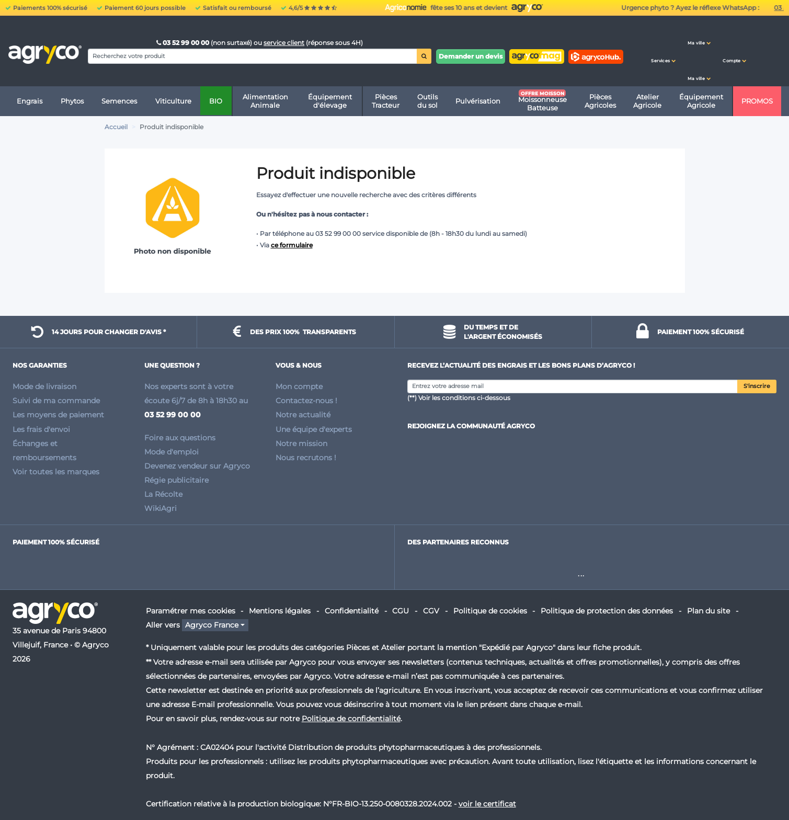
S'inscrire (757, 386)
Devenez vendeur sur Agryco (197, 466)
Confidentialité (352, 611)
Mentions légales (280, 611)
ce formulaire (292, 245)
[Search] (252, 56)
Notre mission (301, 443)
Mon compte (299, 386)
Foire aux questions (179, 438)
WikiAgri (160, 508)
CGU (400, 611)
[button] (663, 51)
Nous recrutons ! (306, 457)
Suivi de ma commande (56, 400)
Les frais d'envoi (41, 429)
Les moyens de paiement (58, 415)
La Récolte (163, 494)
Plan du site (708, 611)
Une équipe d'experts (314, 429)
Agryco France (211, 625)
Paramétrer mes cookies (190, 611)
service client (284, 43)
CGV (431, 611)
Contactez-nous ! (306, 400)
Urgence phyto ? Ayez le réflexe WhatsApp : (429, 8)
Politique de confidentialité (351, 718)
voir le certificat (487, 804)
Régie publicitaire (176, 480)
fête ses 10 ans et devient (693, 8)
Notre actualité (303, 415)
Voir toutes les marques (56, 472)
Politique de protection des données (607, 611)
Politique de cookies (490, 611)
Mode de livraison (44, 386)
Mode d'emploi (171, 452)
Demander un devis (470, 56)
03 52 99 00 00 (183, 43)
